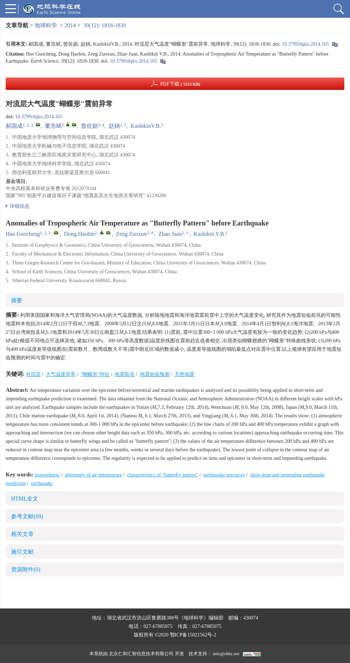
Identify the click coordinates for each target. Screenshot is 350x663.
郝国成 (14, 126)
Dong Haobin (79, 234)
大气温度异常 (61, 374)
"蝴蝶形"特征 (95, 374)
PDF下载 (180, 84)
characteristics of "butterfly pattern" (162, 475)
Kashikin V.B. (210, 234)
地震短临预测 (155, 374)
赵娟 (114, 126)
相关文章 (22, 534)
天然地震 (184, 374)
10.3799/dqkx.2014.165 (305, 44)
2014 (70, 25)
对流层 (33, 374)
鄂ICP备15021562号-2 (193, 635)
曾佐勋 (89, 126)
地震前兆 (124, 374)
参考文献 (27, 516)
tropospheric (47, 475)
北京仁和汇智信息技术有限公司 (141, 653)
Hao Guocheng (23, 234)
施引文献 (22, 552)
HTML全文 (24, 499)
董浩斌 (53, 126)
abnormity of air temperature (93, 475)
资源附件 (25, 569)
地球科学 (45, 25)
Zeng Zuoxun (131, 234)
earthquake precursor (224, 475)
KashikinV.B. (145, 126)
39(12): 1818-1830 (104, 25)
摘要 (16, 300)
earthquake (41, 483)
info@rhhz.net (226, 653)
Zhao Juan (170, 234)
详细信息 (16, 206)
